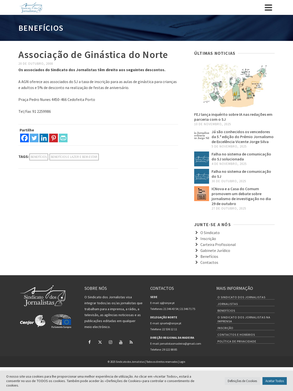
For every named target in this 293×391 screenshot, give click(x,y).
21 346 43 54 (170, 309)
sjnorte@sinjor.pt (170, 323)
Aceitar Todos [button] (274, 381)
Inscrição (208, 238)
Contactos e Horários (236, 334)
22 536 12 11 (169, 329)
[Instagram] (110, 342)
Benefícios (39, 157)
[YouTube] (121, 342)
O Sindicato (210, 232)
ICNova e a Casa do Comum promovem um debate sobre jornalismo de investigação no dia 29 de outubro (241, 196)
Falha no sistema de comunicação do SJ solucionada (241, 156)
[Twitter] (34, 138)
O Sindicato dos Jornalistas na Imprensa (244, 319)
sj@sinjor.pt (167, 303)
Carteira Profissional (218, 244)
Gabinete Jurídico (215, 250)
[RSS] (131, 342)
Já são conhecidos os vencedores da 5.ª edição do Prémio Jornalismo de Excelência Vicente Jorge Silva (243, 136)
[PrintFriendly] (63, 138)
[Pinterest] (53, 138)
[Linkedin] (43, 138)
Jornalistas (228, 304)
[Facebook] (24, 138)
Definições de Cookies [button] (242, 381)
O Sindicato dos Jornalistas (241, 297)
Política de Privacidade (237, 341)
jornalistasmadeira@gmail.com (180, 343)
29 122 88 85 (169, 349)
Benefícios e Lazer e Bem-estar (74, 157)
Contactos (209, 262)
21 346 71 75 (187, 309)
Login (182, 361)
